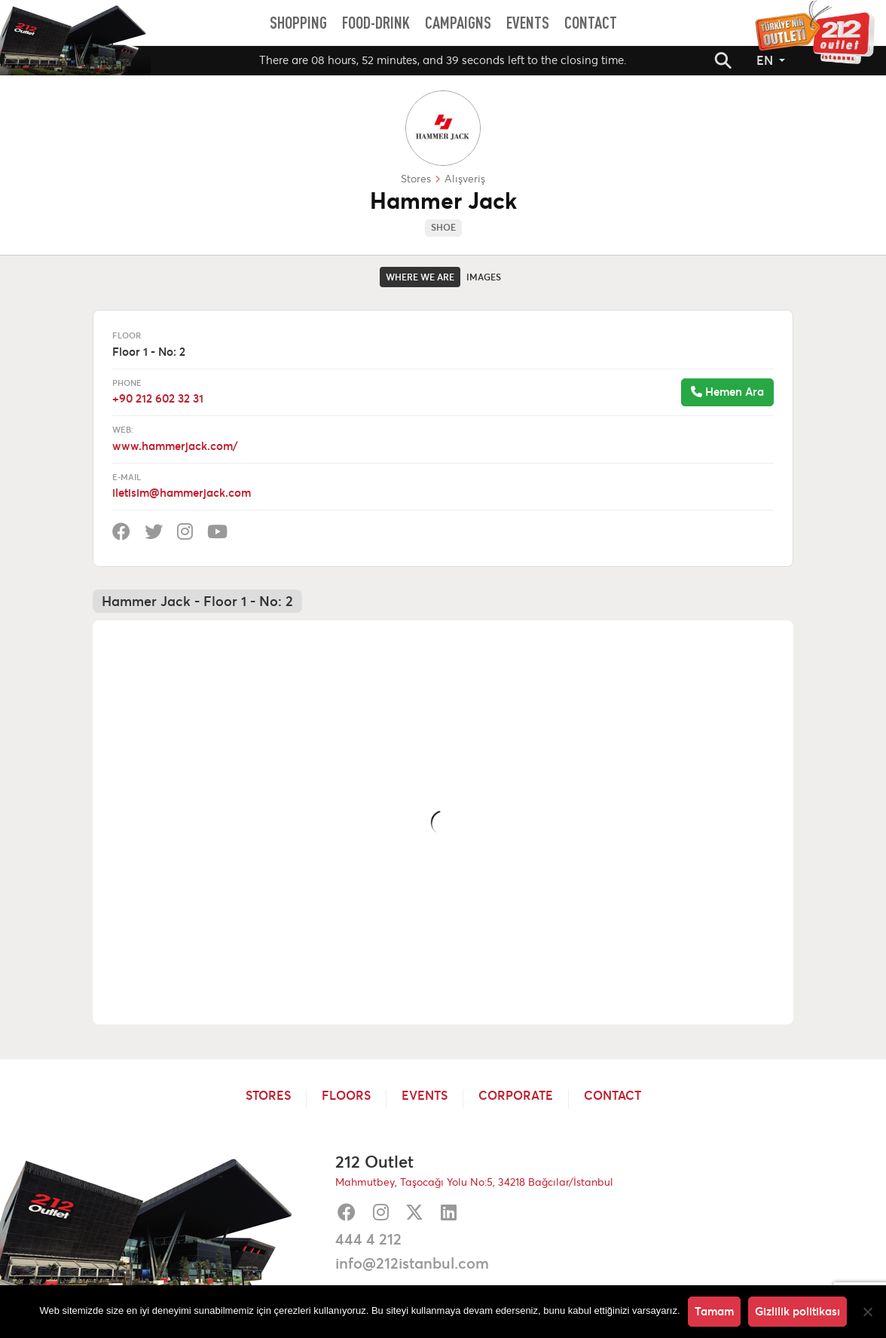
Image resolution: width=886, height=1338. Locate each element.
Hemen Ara (727, 391)
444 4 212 (368, 1239)
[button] (723, 60)
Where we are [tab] (420, 277)
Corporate (515, 1096)
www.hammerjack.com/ (174, 446)
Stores (268, 1096)
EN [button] (766, 60)
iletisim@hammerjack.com (181, 492)
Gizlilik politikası (797, 1311)
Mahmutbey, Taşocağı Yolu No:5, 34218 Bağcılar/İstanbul (474, 1182)
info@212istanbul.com (412, 1263)
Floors (346, 1096)
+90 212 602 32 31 (157, 398)
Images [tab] (483, 277)
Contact (612, 1096)
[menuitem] (298, 22)
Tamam (714, 1311)
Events (425, 1096)
